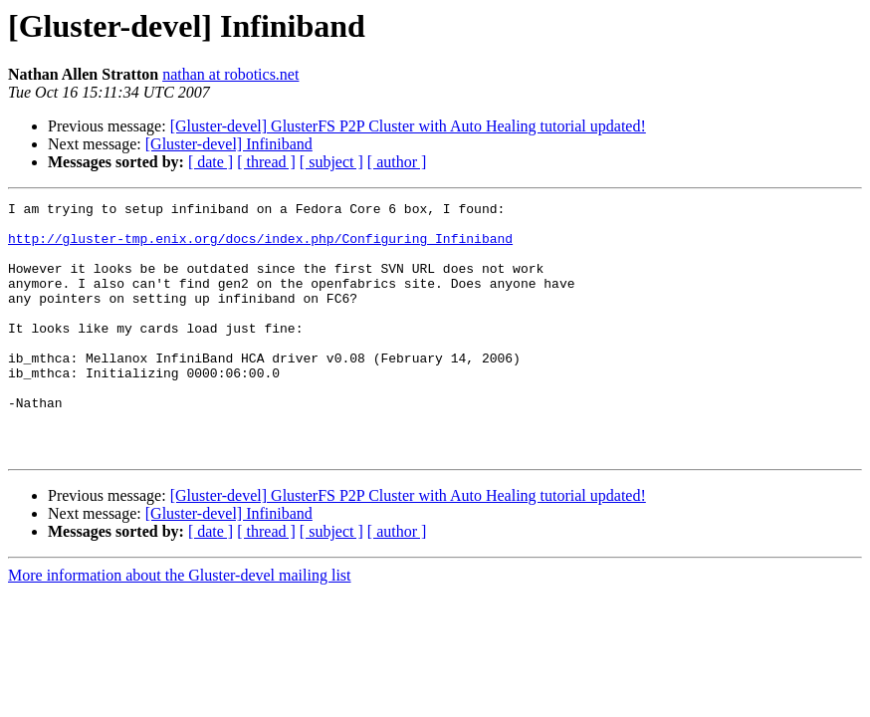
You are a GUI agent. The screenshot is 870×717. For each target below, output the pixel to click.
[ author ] (397, 161)
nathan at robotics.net (230, 74)
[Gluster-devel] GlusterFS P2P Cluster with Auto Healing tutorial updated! (408, 126)
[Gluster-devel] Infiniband (229, 143)
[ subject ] (331, 161)
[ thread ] (266, 161)
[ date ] (210, 161)
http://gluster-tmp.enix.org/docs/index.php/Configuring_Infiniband (260, 247)
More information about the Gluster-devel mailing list (179, 625)
